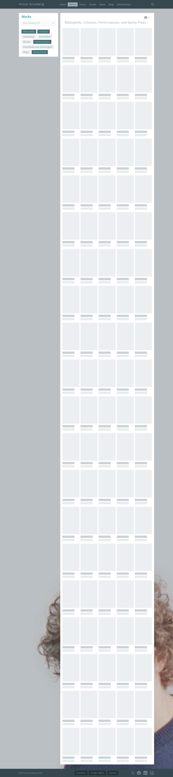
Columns (43, 31)
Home (63, 4)
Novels (26, 41)
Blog (111, 4)
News (102, 4)
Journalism (44, 36)
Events (92, 4)
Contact (113, 772)
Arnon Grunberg (31, 4)
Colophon (81, 772)
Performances (42, 41)
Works (72, 4)
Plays (26, 52)
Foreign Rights (97, 772)
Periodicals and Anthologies (37, 47)
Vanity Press (39, 52)
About (82, 4)
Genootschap (124, 4)
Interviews (28, 36)
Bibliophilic (28, 31)
